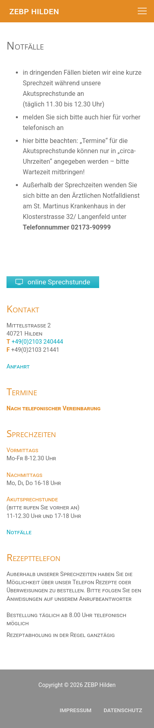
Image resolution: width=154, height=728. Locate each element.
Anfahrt (18, 366)
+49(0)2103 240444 (37, 341)
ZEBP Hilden (34, 11)
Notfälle (19, 532)
